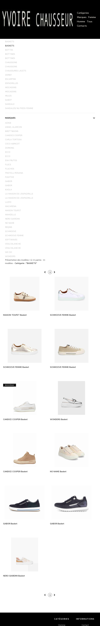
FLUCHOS (9, 168)
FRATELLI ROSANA (14, 173)
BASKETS (9, 41)
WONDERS (10, 256)
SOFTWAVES (11, 239)
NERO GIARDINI (12, 219)
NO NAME (9, 223)
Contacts (82, 25)
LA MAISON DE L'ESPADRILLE (19, 194)
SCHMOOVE (10, 231)
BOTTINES (10, 54)
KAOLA (8, 189)
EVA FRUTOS (11, 160)
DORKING (9, 148)
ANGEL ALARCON (13, 127)
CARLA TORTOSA (13, 139)
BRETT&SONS (11, 131)
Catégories (83, 12)
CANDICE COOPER (13, 135)
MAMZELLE (10, 214)
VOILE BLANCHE (13, 244)
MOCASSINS (10, 87)
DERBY (8, 75)
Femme (92, 17)
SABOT (8, 100)
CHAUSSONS (11, 62)
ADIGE (8, 123)
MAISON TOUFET (13, 210)
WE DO (8, 252)
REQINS (8, 227)
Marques (81, 17)
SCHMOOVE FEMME (14, 235)
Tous (89, 21)
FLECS (8, 164)
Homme (81, 21)
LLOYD (8, 202)
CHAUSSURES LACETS (15, 70)
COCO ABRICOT (12, 143)
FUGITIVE (9, 177)
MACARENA (10, 206)
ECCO (7, 152)
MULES (8, 95)
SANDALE (9, 104)
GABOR (8, 181)
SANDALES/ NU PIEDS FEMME (19, 108)
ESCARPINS (10, 79)
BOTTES (9, 50)
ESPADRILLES (11, 83)
